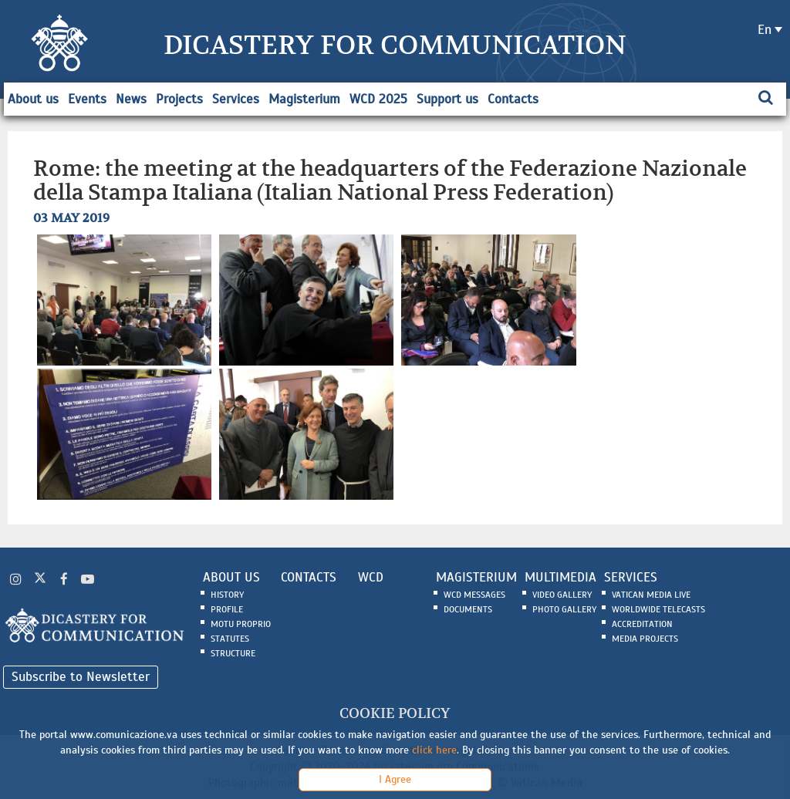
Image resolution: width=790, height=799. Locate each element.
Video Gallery (562, 594)
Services (235, 99)
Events (87, 99)
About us (33, 99)
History (227, 594)
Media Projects (645, 638)
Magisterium (304, 99)
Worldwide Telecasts (658, 609)
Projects (179, 99)
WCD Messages (474, 594)
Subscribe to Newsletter (81, 677)
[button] (126, 299)
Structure (233, 653)
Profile (227, 609)
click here (434, 750)
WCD (370, 577)
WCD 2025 (378, 99)
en (764, 30)
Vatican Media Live (651, 594)
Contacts (513, 99)
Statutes (230, 638)
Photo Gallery (564, 609)
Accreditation (642, 624)
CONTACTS (308, 577)
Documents (468, 609)
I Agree (395, 779)
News (131, 99)
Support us (447, 99)
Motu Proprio (241, 624)
